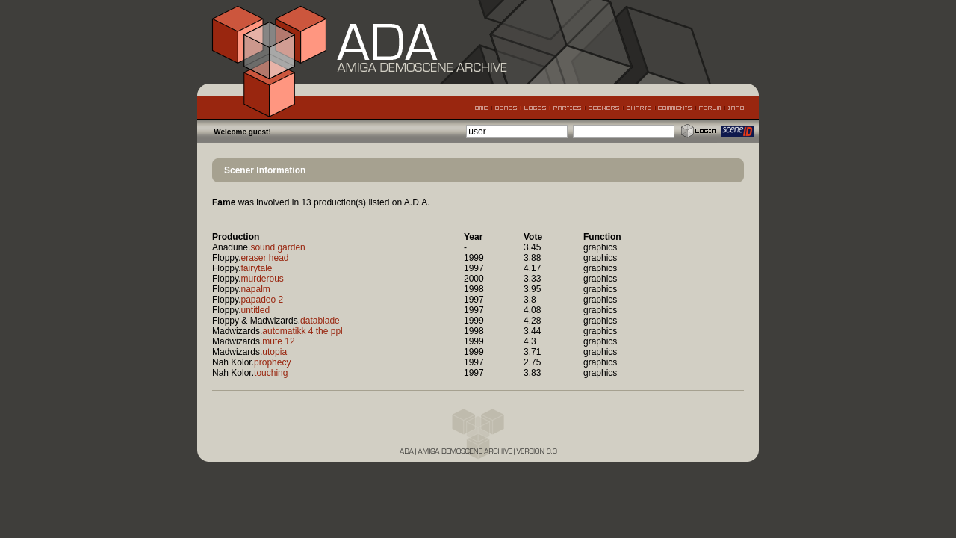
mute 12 (278, 341)
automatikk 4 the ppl (302, 331)
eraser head (264, 258)
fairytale (256, 268)
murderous (261, 278)
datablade (320, 320)
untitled (255, 310)
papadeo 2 (261, 299)
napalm (255, 289)
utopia (274, 352)
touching (271, 373)
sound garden (277, 247)
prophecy (272, 362)
